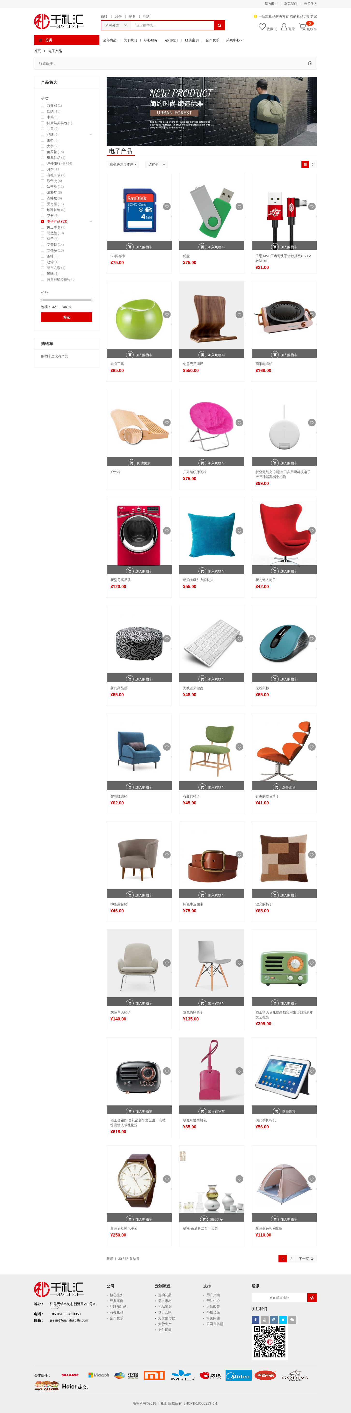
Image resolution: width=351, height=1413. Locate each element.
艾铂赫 (52, 250)
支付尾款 (165, 1330)
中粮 (50, 117)
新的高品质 (118, 688)
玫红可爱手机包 (195, 1120)
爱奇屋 (52, 204)
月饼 (118, 16)
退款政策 (213, 1306)
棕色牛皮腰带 (193, 904)
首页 (37, 51)
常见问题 (213, 1318)
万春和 (52, 105)
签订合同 (165, 1312)
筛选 (66, 317)
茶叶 (104, 16)
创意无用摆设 (193, 364)
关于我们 (130, 40)
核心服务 (151, 40)
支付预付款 (166, 1318)
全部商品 (110, 40)
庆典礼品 (53, 158)
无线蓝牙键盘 (193, 688)
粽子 (50, 239)
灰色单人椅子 (120, 1012)
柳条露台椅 (118, 904)
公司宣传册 (214, 1324)
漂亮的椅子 (264, 904)
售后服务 (310, 4)
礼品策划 (165, 1306)
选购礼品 (165, 1295)
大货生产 (165, 1324)
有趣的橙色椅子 (267, 796)
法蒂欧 (52, 187)
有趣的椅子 (191, 796)
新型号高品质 (120, 580)
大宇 (50, 146)
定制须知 (171, 40)
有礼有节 (53, 175)
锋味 (50, 273)
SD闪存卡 (117, 256)
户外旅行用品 (57, 163)
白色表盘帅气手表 (124, 1228)
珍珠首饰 (53, 210)
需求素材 (165, 1301)
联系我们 (291, 4)
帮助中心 (213, 1301)
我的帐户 (271, 4)
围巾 (50, 140)
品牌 (50, 134)
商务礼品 (116, 1312)
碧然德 (52, 233)
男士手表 (53, 227)
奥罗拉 (52, 152)
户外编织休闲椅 (195, 472)
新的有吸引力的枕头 (198, 580)
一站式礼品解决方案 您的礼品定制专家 (287, 16)
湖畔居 (52, 198)
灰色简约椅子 (193, 1012)
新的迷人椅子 (266, 580)
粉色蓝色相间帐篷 (269, 1228)
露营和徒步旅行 (59, 279)
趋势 (50, 262)
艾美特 (52, 244)
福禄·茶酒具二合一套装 (200, 1228)
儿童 (50, 129)
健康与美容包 (57, 123)
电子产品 (53, 221)
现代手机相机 (266, 1120)
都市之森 (53, 268)
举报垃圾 (213, 1312)
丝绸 (146, 16)
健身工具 (117, 364)
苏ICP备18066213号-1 (201, 1403)
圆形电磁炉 (264, 364)
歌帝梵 (52, 181)
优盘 (186, 256)
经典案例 (192, 40)
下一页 (304, 1259)
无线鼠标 (262, 688)
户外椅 (115, 472)
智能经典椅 (118, 796)
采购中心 (233, 40)
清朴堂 (52, 192)
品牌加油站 (118, 1306)
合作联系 (212, 40)
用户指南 (213, 1295)
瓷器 (132, 16)
